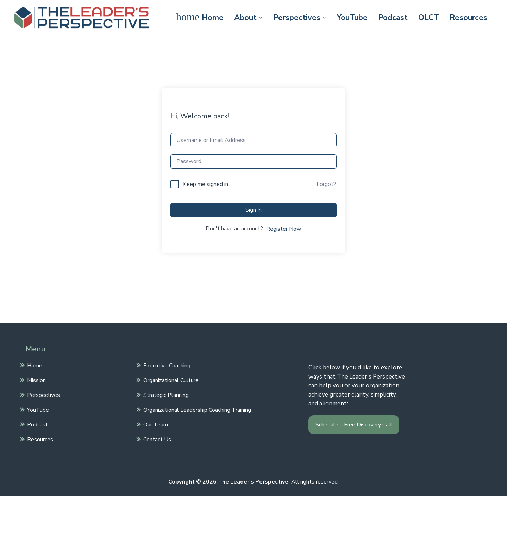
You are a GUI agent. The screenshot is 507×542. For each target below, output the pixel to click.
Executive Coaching (166, 365)
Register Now (283, 229)
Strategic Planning (165, 394)
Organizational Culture (170, 380)
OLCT (428, 17)
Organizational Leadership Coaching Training (196, 409)
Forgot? (326, 184)
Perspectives (299, 17)
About (248, 17)
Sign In (253, 210)
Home (200, 17)
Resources (468, 17)
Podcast (393, 17)
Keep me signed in (205, 184)
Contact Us (156, 439)
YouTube (352, 17)
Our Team (155, 424)
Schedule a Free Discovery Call (353, 425)
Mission (35, 380)
